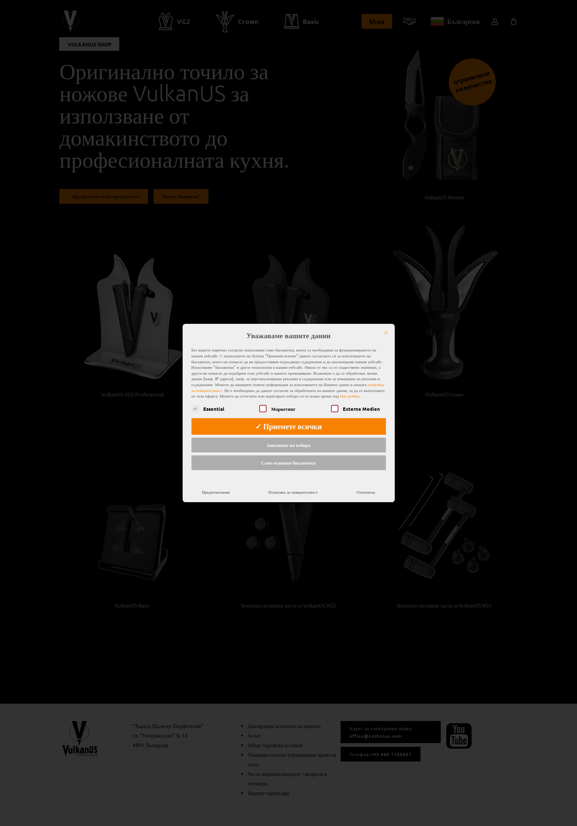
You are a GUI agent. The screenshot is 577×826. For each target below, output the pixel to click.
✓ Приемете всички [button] (288, 417)
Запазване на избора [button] (288, 436)
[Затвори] (386, 323)
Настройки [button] (349, 386)
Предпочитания (215, 482)
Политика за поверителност (293, 482)
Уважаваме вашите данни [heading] (288, 326)
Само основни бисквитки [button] (288, 453)
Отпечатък (365, 482)
